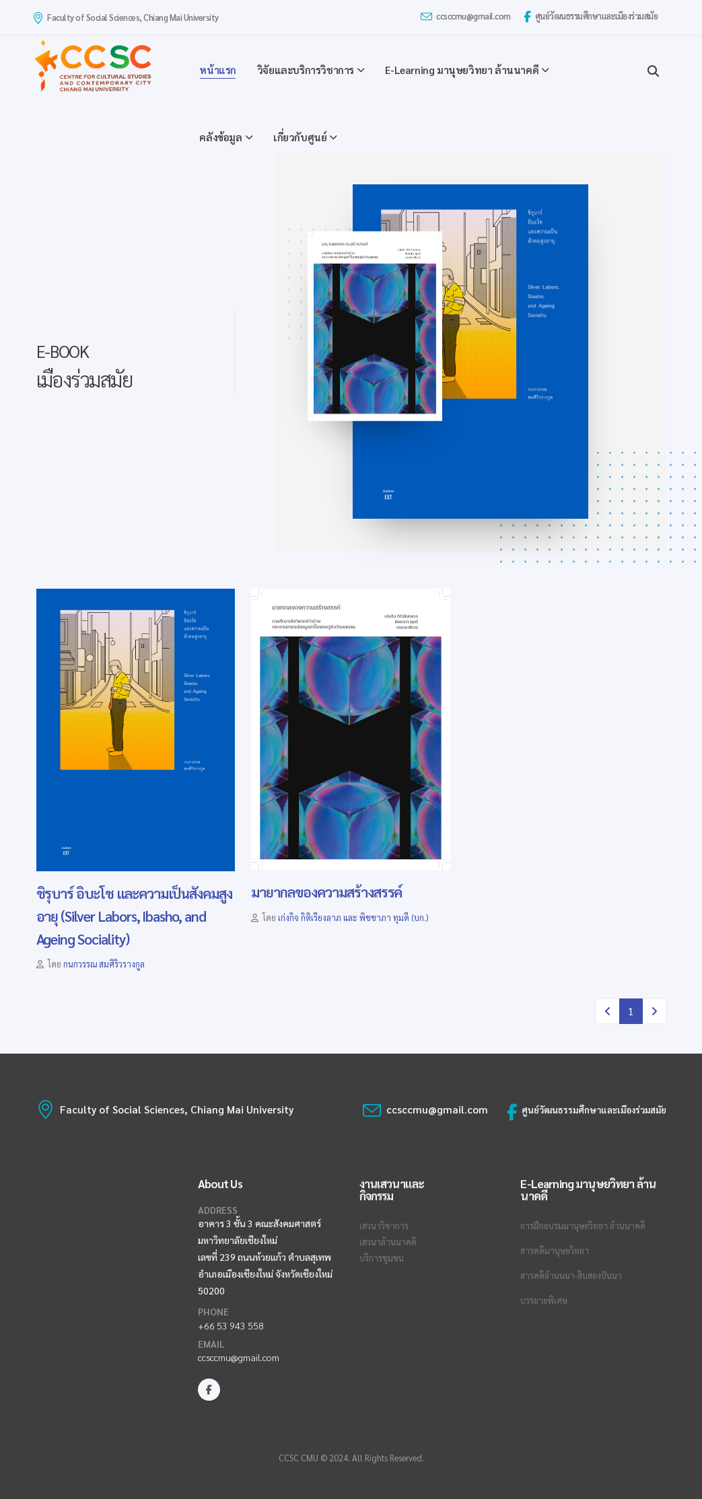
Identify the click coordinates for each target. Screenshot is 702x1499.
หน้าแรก (217, 69)
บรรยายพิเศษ (543, 1300)
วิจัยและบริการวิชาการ (305, 69)
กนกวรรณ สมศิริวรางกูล (104, 964)
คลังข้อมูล (220, 137)
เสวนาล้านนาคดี (388, 1242)
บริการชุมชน (381, 1258)
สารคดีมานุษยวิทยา (554, 1250)
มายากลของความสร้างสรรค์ (326, 892)
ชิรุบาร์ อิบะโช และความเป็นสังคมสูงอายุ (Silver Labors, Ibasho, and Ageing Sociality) (134, 915)
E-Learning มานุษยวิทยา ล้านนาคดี (461, 69)
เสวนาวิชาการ (384, 1225)
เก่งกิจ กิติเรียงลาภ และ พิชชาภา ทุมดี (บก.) (353, 917)
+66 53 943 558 (231, 1325)
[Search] (653, 69)
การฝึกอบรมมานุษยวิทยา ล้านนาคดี (582, 1225)
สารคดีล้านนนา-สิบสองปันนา (571, 1275)
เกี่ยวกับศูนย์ (299, 137)
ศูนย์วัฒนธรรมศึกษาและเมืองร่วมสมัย (591, 16)
